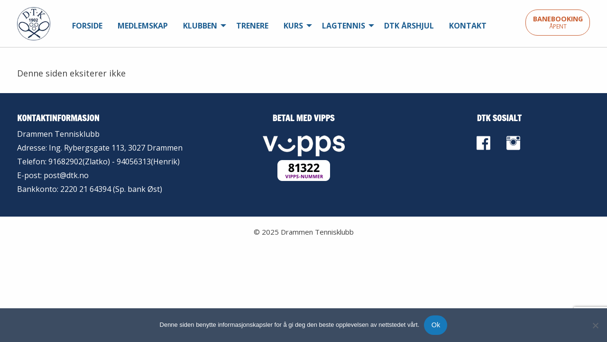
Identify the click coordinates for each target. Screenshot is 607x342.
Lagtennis (343, 25)
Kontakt (468, 25)
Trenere (252, 25)
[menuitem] (87, 26)
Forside (87, 25)
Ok (436, 325)
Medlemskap (143, 25)
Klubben (200, 25)
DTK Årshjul (409, 25)
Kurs (293, 25)
